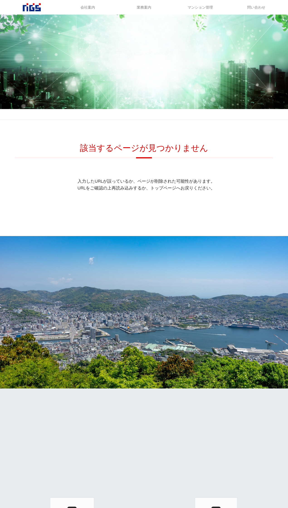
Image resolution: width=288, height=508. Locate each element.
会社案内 (88, 7)
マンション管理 (200, 7)
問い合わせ (256, 7)
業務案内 (144, 7)
